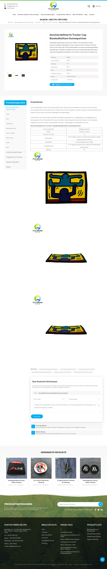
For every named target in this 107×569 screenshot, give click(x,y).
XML (66, 564)
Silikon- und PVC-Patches (49, 22)
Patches (37, 22)
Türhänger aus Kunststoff (68, 542)
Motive (7, 147)
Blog (86, 14)
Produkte (44, 532)
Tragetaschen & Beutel (63, 14)
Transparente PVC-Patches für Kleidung (66, 481)
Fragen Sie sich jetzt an (62, 84)
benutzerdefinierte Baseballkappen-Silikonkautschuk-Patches (41, 372)
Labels (7, 118)
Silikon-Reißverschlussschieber (69, 539)
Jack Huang (10, 8)
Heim (14, 14)
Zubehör (8, 142)
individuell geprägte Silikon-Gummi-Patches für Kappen (83, 372)
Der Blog (44, 543)
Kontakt (91, 14)
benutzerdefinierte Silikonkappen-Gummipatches (86, 369)
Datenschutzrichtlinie (86, 564)
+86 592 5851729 (12, 535)
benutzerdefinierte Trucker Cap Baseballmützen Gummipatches (53, 393)
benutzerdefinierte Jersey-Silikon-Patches (68, 548)
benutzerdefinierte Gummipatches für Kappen (68, 369)
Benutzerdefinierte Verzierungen (28, 14)
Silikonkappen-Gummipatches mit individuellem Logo (63, 372)
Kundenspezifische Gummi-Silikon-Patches (16, 481)
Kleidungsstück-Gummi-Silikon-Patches (90, 481)
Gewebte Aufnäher (66, 532)
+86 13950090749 (12, 4)
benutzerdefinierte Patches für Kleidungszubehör (70, 552)
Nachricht (45, 538)
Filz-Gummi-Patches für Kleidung (41, 481)
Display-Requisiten (12, 162)
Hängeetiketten (9, 123)
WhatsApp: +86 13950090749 (13, 540)
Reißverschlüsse (9, 137)
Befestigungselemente (11, 128)
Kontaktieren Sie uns (48, 540)
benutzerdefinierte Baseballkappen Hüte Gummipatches (48, 369)
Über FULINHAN (78, 14)
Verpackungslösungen (48, 14)
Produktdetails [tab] (37, 102)
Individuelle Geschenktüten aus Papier (69, 535)
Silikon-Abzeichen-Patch (68, 545)
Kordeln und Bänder (10, 133)
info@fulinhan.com (12, 6)
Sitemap (76, 564)
